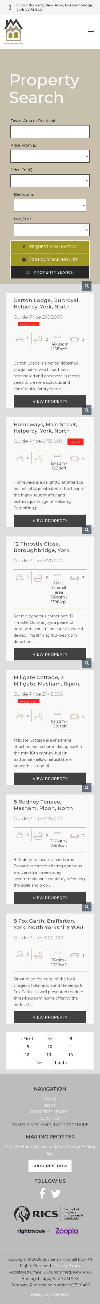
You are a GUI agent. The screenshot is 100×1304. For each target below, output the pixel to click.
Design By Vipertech (50, 1294)
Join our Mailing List (50, 259)
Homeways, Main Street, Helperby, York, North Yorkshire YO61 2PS (45, 430)
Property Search (50, 272)
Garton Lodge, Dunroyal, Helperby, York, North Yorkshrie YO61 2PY (47, 305)
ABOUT (50, 1105)
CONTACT (50, 1118)
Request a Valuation (50, 246)
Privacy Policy (67, 1265)
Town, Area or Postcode (33, 120)
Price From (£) (24, 145)
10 (50, 1046)
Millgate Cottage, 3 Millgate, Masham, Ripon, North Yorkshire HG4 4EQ (47, 683)
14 (70, 1054)
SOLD (75, 444)
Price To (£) (21, 169)
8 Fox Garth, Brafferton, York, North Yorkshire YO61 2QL (48, 926)
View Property (50, 403)
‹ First (27, 1038)
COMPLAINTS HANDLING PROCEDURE (50, 1124)
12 (27, 1054)
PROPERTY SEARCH (50, 1112)
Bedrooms (24, 194)
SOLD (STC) (28, 327)
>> (39, 1062)
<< (50, 1038)
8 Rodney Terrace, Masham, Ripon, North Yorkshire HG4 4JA (43, 807)
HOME (50, 1099)
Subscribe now (50, 1166)
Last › (61, 1062)
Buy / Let (22, 219)
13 (49, 1054)
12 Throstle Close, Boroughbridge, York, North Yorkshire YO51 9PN (47, 549)
